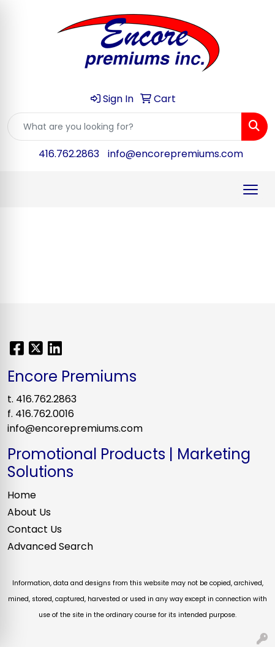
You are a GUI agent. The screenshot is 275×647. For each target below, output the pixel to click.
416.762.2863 (69, 154)
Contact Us (34, 529)
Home (21, 495)
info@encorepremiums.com (175, 154)
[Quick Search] (124, 127)
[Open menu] (250, 189)
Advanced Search (50, 546)
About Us (29, 512)
